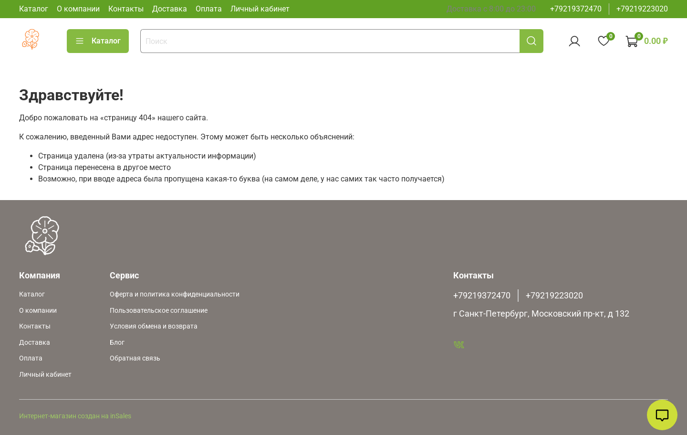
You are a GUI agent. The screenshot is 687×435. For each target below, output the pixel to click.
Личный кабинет (260, 8)
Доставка (169, 8)
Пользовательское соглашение (159, 311)
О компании (78, 8)
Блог (117, 343)
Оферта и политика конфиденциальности (174, 294)
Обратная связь (135, 358)
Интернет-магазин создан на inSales (75, 416)
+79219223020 (642, 8)
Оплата (209, 8)
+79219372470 (576, 8)
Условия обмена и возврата (154, 326)
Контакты (126, 8)
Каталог (33, 8)
